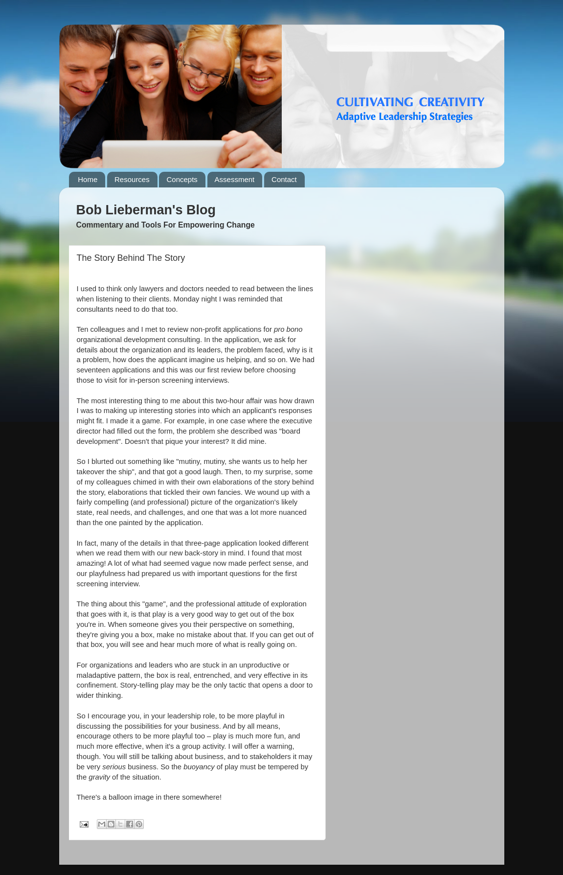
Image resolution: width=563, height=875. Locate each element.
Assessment (235, 179)
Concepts (181, 179)
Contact (284, 179)
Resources (132, 179)
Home (87, 179)
